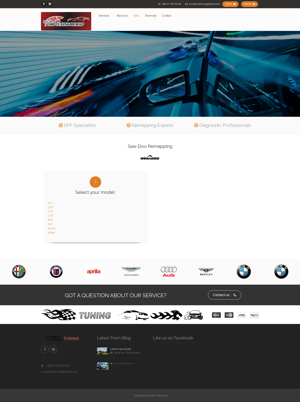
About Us (122, 15)
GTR (50, 205)
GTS (50, 209)
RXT (50, 222)
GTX (50, 214)
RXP (50, 218)
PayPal (249, 4)
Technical (150, 15)
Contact (166, 15)
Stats (136, 15)
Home (230, 4)
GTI (50, 201)
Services (104, 15)
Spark (51, 226)
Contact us (224, 295)
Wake (51, 230)
